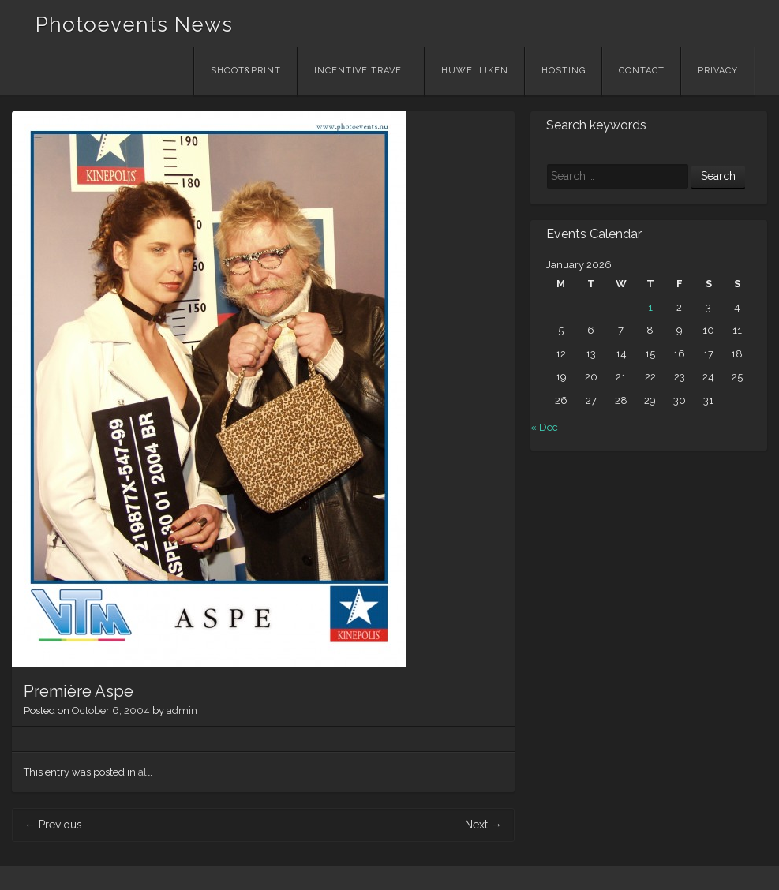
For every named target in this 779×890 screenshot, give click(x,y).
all (144, 772)
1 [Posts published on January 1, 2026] (650, 307)
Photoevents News (134, 24)
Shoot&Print (246, 70)
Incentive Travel (361, 70)
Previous (53, 824)
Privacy (718, 70)
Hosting (563, 70)
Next (483, 824)
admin (182, 710)
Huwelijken (474, 70)
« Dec (544, 427)
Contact (642, 70)
